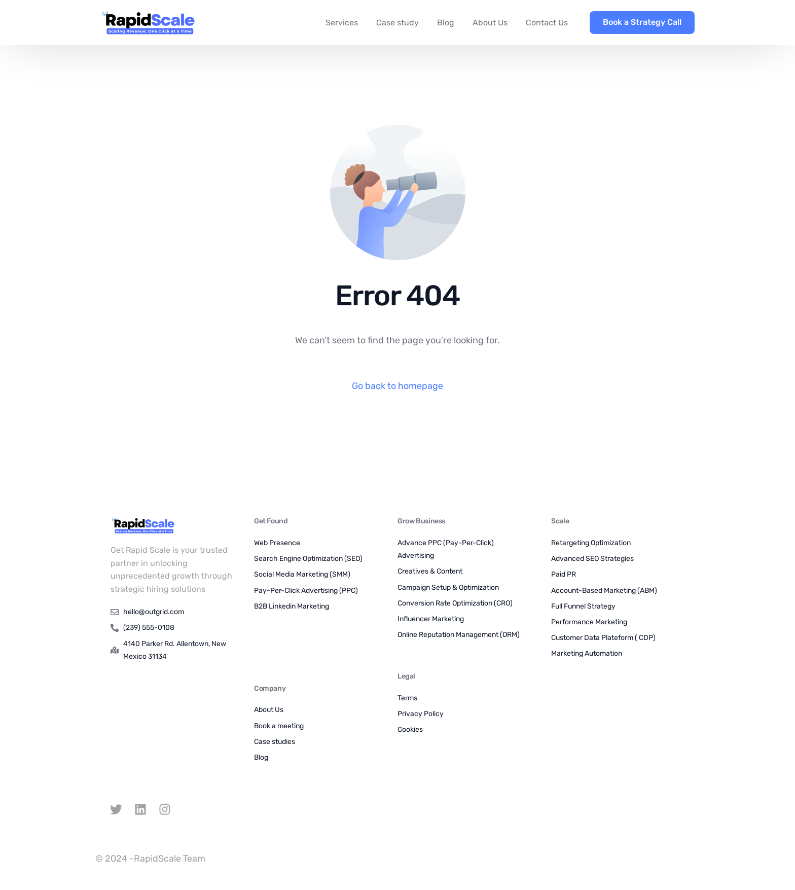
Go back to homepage (397, 385)
